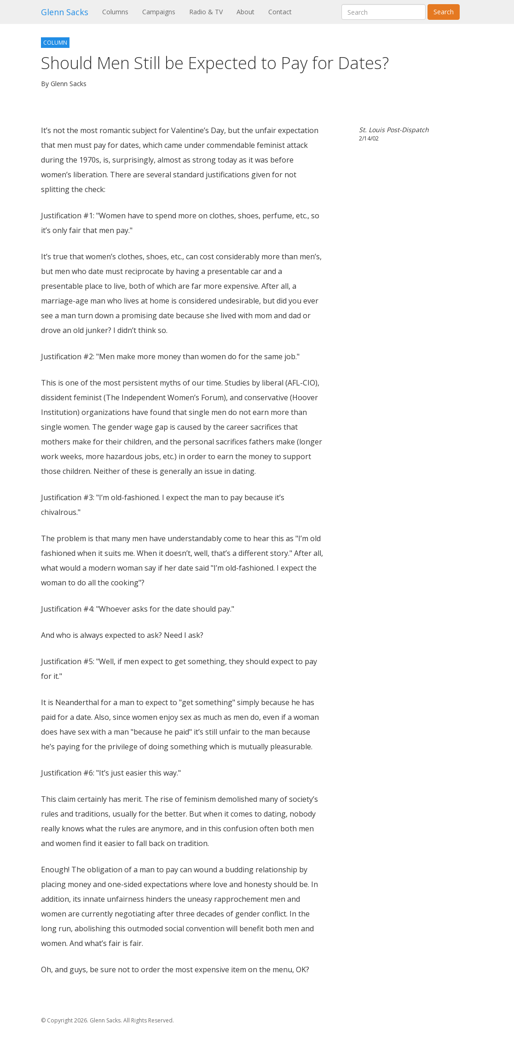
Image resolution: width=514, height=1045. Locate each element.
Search (443, 11)
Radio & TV (206, 11)
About (245, 11)
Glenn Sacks (64, 12)
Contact (280, 11)
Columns (118, 11)
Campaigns (158, 11)
